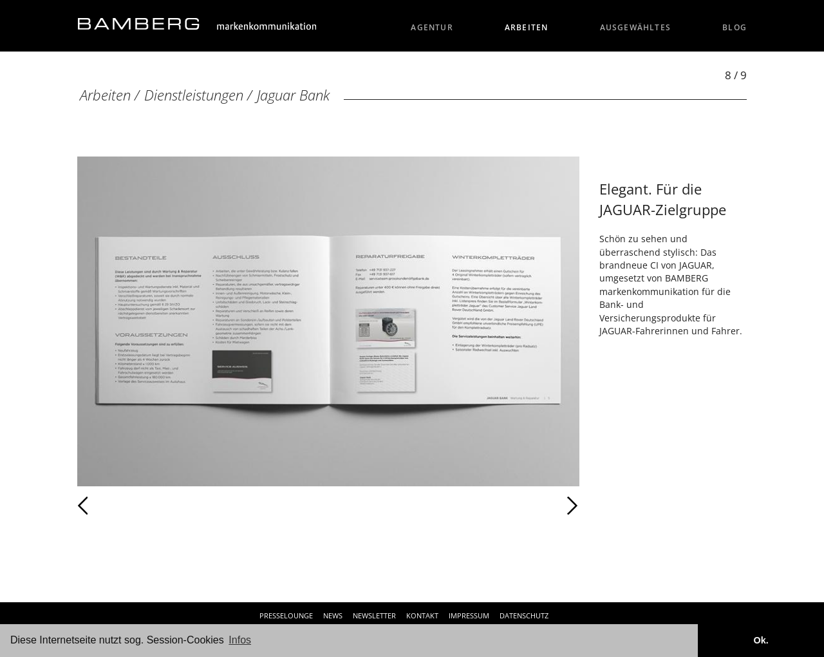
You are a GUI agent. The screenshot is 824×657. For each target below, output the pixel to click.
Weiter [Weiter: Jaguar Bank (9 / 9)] (453, 505)
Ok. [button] (760, 640)
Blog (734, 27)
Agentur (432, 27)
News (332, 615)
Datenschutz (524, 615)
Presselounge (286, 615)
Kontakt (422, 615)
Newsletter (374, 615)
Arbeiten (526, 27)
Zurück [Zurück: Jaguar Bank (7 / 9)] (111, 505)
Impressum (469, 615)
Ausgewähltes (635, 27)
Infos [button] (240, 639)
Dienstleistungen (193, 95)
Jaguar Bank (293, 95)
